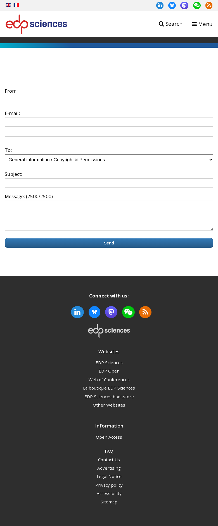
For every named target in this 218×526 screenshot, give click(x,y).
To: (8, 150)
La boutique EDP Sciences (109, 393)
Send (109, 248)
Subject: (13, 174)
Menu (205, 23)
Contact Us (109, 464)
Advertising (109, 473)
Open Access (109, 442)
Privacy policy (109, 490)
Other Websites (109, 410)
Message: (15, 196)
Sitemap (109, 507)
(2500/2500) (39, 196)
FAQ (109, 456)
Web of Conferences (109, 384)
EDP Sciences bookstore (109, 401)
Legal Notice (109, 481)
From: (11, 91)
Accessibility (109, 498)
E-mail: (12, 113)
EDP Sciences (109, 367)
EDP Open (109, 376)
